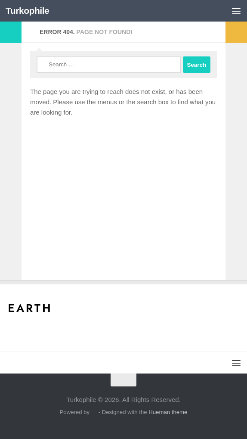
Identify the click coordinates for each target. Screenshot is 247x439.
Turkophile (27, 11)
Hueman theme (167, 412)
